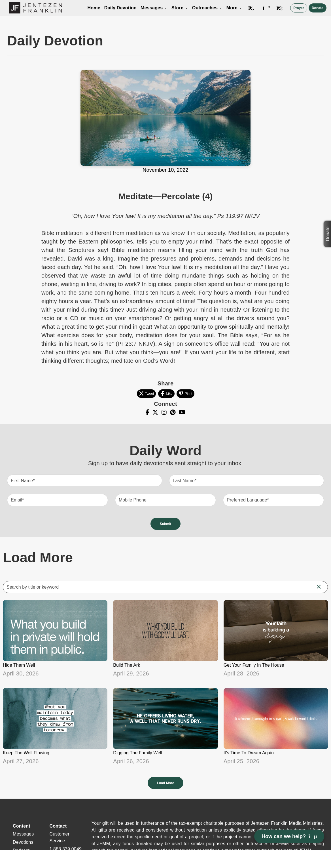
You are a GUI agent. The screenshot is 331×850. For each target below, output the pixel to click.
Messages (154, 7)
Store (179, 7)
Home (93, 7)
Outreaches (207, 7)
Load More (165, 783)
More (234, 7)
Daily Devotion (120, 7)
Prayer (298, 8)
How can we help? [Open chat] (289, 836)
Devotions (23, 842)
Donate (317, 8)
